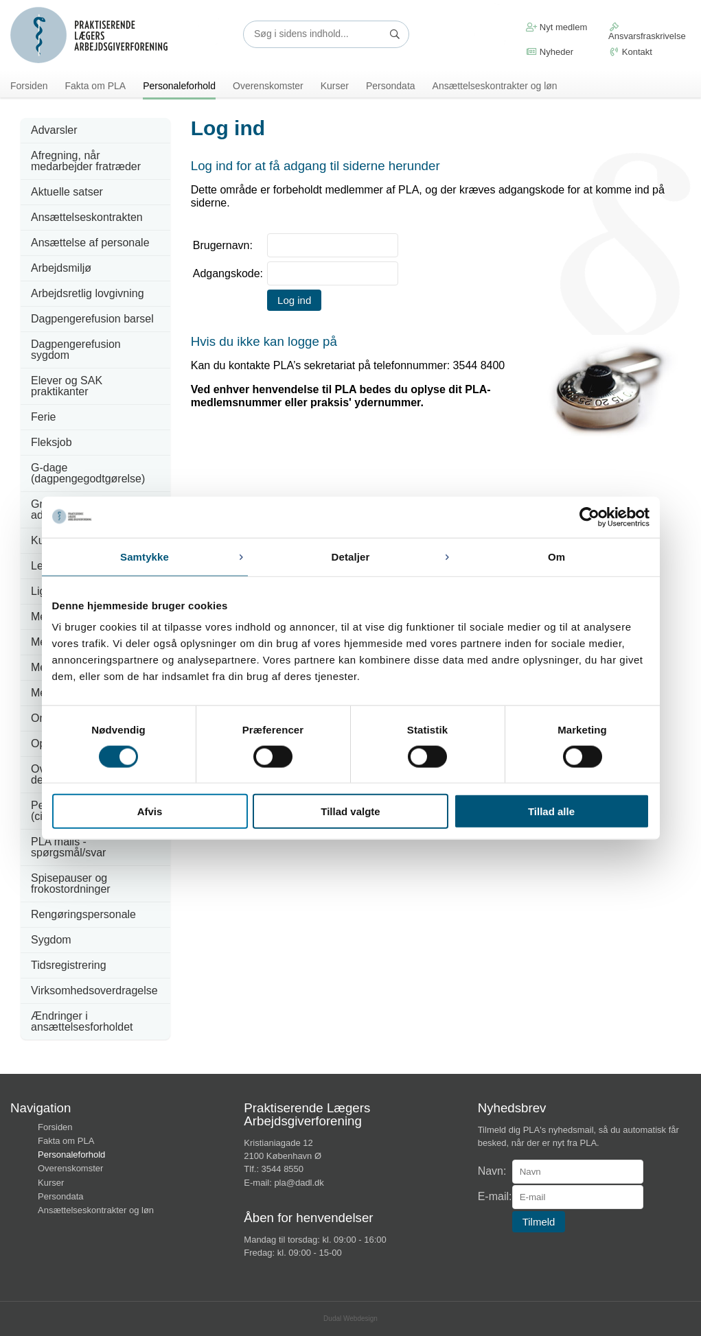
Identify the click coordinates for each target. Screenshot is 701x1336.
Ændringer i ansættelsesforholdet (82, 1021)
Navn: (492, 1171)
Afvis (150, 811)
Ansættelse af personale (90, 242)
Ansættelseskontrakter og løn (495, 85)
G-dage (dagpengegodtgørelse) (88, 473)
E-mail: (495, 1197)
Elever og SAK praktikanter (66, 386)
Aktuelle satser (67, 192)
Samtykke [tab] (144, 556)
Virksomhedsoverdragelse (94, 990)
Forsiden (28, 85)
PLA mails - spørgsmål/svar (68, 847)
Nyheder (549, 51)
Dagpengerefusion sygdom (76, 349)
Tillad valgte (350, 811)
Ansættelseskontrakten (87, 217)
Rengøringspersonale (83, 914)
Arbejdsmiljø (61, 268)
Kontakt (630, 51)
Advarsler (54, 130)
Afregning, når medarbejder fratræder (86, 161)
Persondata (390, 85)
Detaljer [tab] (351, 556)
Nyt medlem (556, 27)
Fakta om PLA (95, 85)
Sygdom (51, 940)
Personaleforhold (179, 85)
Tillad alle (551, 811)
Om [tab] (556, 556)
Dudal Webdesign (350, 1318)
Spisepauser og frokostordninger (71, 883)
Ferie (43, 417)
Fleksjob (51, 442)
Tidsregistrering (68, 965)
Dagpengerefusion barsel (92, 319)
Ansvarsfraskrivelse (647, 31)
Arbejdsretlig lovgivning (87, 293)
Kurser (335, 85)
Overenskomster (268, 85)
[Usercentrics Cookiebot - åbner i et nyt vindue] (589, 516)
